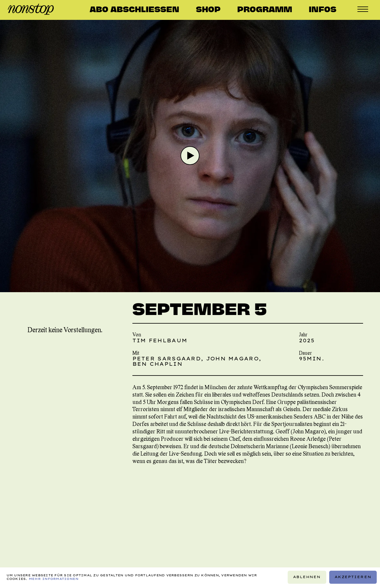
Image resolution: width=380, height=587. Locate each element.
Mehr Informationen (54, 579)
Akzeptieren (353, 577)
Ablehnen (307, 577)
